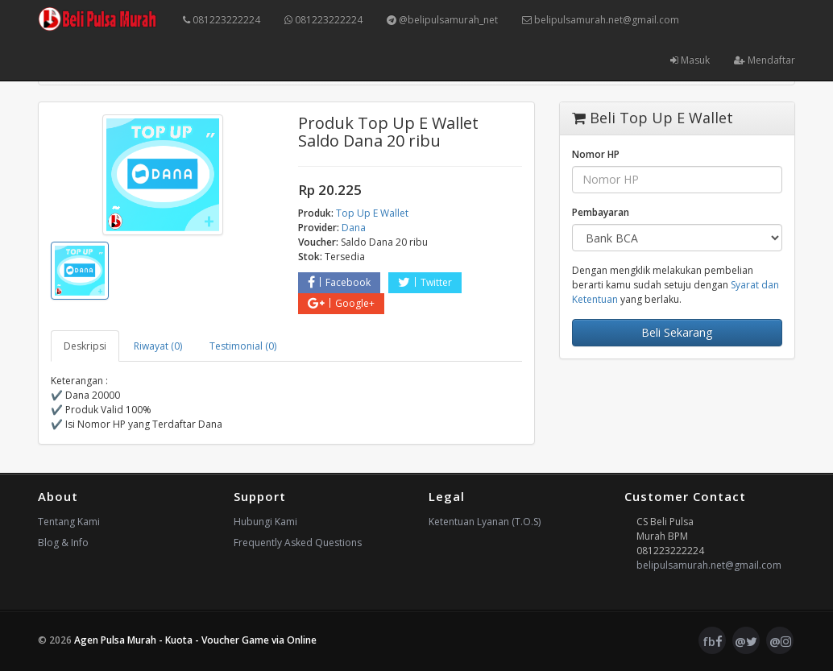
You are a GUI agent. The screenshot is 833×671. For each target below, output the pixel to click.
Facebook (339, 282)
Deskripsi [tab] (85, 346)
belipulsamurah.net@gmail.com (600, 20)
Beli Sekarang (676, 332)
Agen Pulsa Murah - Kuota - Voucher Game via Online (195, 640)
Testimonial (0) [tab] (242, 346)
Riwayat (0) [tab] (158, 346)
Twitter (425, 282)
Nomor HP (596, 154)
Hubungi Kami (265, 521)
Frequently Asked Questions (298, 542)
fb (712, 641)
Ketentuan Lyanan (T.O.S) (485, 521)
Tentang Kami (69, 521)
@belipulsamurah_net (442, 20)
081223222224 (221, 20)
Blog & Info (63, 542)
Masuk (690, 60)
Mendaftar (764, 60)
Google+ (341, 303)
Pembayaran (600, 212)
